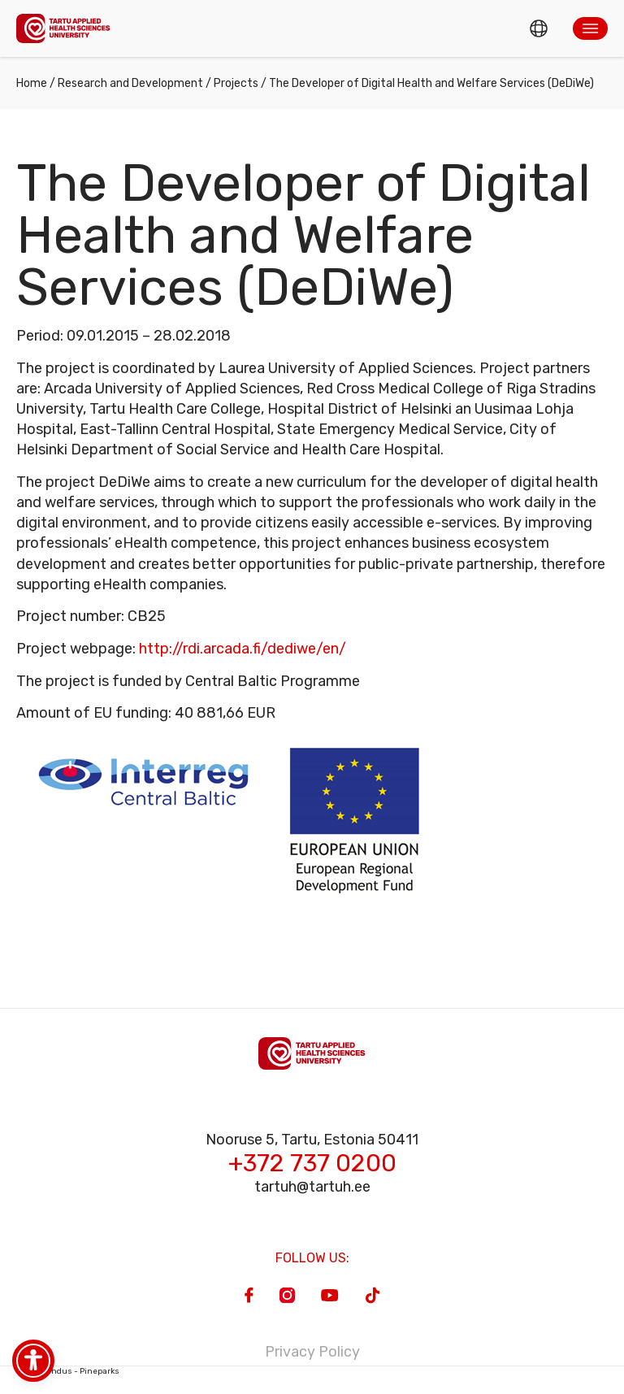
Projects (236, 83)
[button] (590, 28)
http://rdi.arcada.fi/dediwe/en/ (242, 649)
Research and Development (130, 83)
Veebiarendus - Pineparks (67, 1371)
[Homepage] (63, 28)
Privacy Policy (312, 1352)
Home (31, 83)
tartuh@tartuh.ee (312, 1187)
